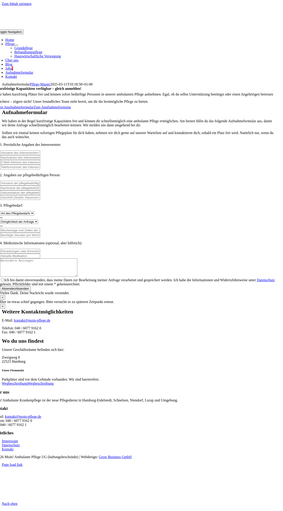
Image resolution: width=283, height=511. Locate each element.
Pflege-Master (40, 84)
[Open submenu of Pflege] (16, 45)
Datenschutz (266, 283)
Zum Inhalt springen (17, 4)
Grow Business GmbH (115, 460)
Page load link (12, 468)
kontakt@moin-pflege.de (32, 324)
